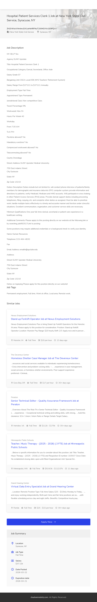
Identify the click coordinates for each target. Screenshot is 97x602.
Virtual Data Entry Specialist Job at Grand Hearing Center (42, 486)
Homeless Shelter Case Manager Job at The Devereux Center (44, 358)
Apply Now (48, 521)
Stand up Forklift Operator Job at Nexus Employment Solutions (45, 319)
